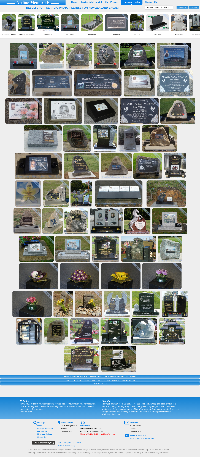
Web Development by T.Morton (69, 443)
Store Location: (67, 423)
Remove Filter (100, 384)
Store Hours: (85, 426)
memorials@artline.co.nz (145, 438)
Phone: (132, 436)
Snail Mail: (134, 423)
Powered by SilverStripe (67, 446)
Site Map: (41, 423)
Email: (132, 438)
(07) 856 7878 (141, 436)
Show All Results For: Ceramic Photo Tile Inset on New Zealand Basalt (100, 380)
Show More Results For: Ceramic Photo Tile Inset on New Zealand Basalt (100, 376)
